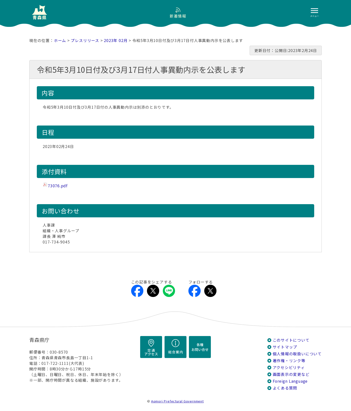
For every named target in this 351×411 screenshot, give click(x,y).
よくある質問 (285, 388)
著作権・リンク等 (289, 360)
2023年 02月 (115, 40)
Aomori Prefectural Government (177, 401)
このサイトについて (291, 340)
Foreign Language (290, 381)
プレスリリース (85, 40)
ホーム (60, 40)
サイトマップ (285, 347)
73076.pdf (58, 186)
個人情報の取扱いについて (297, 354)
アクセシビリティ (289, 367)
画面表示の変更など (291, 374)
